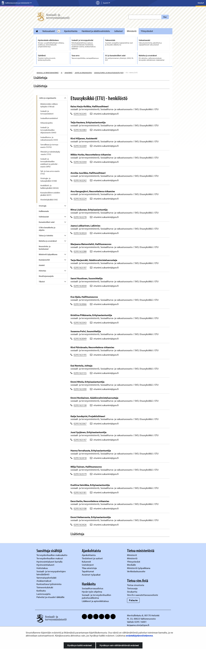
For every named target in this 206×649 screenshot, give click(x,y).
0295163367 (80, 423)
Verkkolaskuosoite (136, 571)
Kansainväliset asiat (47, 222)
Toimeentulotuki (45, 587)
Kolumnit (87, 561)
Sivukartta (132, 591)
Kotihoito (41, 590)
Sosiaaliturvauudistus (92, 588)
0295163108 (80, 508)
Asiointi (42, 265)
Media (201, 3)
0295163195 (80, 354)
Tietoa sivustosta (135, 585)
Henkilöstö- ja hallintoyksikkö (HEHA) (49, 186)
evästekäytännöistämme (139, 635)
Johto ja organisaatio (83, 73)
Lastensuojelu (43, 593)
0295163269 (80, 145)
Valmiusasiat (44, 216)
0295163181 (80, 492)
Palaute (133, 600)
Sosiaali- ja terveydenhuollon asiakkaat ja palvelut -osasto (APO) (49, 163)
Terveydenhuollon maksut (49, 558)
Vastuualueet (48, 31)
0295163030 (80, 285)
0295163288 (80, 251)
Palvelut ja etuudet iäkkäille (50, 597)
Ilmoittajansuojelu (46, 276)
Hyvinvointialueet (45, 564)
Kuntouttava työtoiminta (48, 584)
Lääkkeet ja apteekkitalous (95, 601)
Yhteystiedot (147, 31)
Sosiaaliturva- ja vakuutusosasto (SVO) (109, 73)
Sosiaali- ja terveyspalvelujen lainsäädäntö (51, 573)
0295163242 (80, 180)
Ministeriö (131, 31)
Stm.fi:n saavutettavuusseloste (142, 594)
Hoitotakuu (42, 568)
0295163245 (80, 113)
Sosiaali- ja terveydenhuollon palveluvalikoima (96, 596)
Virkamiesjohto (46, 123)
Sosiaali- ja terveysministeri (46, 112)
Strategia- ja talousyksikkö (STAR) (48, 179)
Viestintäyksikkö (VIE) (49, 199)
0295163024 (80, 232)
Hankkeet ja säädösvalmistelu (96, 31)
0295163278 (80, 216)
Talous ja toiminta (46, 235)
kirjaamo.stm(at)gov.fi (138, 625)
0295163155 (80, 372)
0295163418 (80, 457)
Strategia (42, 205)
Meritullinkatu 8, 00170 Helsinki (143, 615)
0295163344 (80, 161)
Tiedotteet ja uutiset (92, 558)
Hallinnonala (44, 211)
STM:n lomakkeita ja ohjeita (47, 228)
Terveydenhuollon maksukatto (52, 554)
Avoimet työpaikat (91, 574)
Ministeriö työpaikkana (48, 254)
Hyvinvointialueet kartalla (49, 561)
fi (61, 73)
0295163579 (80, 473)
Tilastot (42, 281)
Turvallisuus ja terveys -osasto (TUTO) (49, 145)
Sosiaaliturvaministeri (49, 118)
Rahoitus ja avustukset (48, 241)
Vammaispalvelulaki (46, 577)
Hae (165, 17)
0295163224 (80, 198)
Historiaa (42, 270)
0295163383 (80, 129)
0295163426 (80, 524)
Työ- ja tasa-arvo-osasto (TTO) (50, 172)
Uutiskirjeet (88, 564)
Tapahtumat (88, 571)
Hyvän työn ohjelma (92, 591)
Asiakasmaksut (43, 580)
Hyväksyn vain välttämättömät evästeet (119, 645)
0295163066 (80, 304)
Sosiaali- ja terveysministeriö (48, 73)
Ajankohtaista (70, 31)
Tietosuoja (132, 588)
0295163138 (80, 405)
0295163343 (80, 322)
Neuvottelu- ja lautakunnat (44, 247)
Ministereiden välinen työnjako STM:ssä (49, 105)
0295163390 (80, 388)
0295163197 (80, 267)
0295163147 (80, 439)
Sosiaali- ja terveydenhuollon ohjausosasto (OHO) (48, 130)
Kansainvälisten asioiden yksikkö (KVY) (50, 193)
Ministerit (132, 554)
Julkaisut (118, 31)
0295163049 (80, 338)
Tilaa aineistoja (89, 568)
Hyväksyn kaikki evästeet (79, 645)
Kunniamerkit (44, 260)
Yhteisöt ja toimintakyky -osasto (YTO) (50, 153)
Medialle (131, 564)
